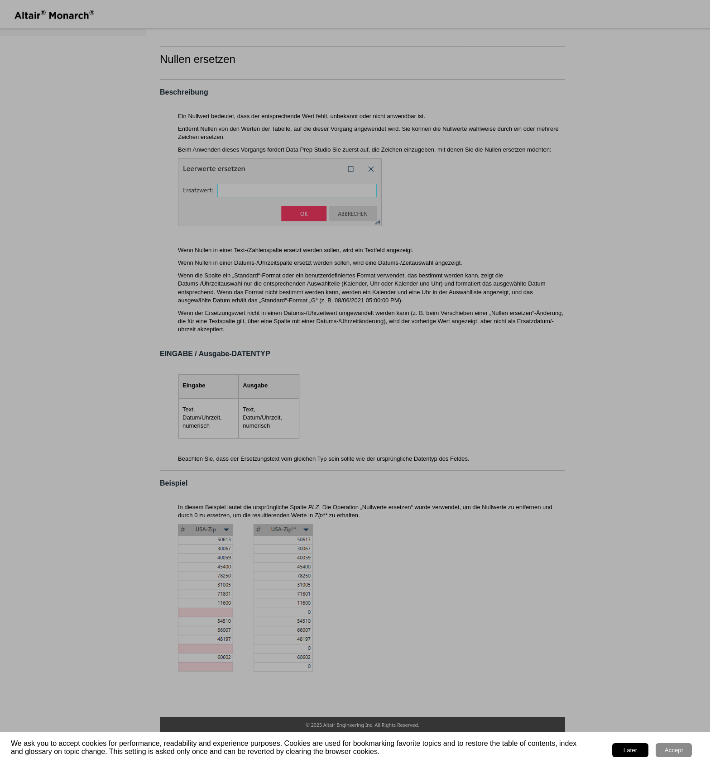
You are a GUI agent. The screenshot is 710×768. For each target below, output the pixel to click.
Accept (674, 750)
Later (630, 750)
